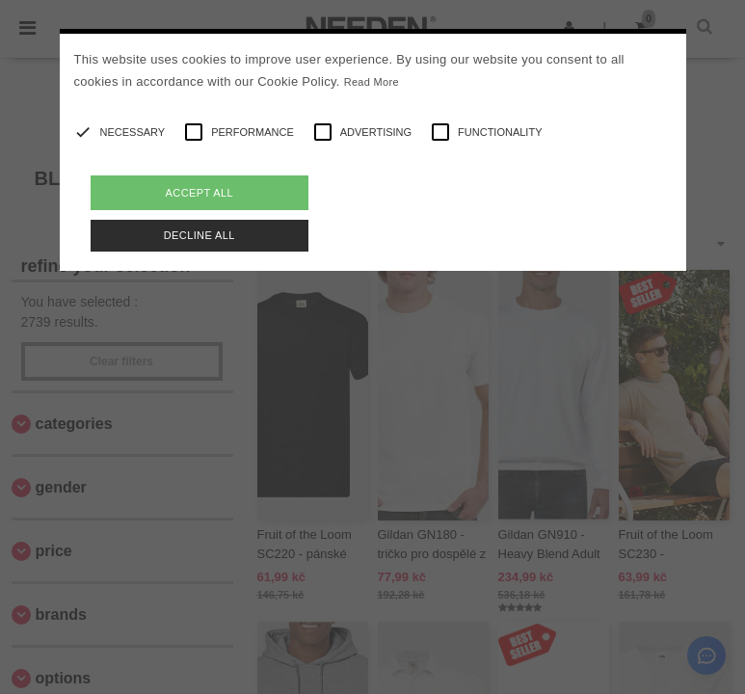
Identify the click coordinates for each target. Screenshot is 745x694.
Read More (371, 82)
